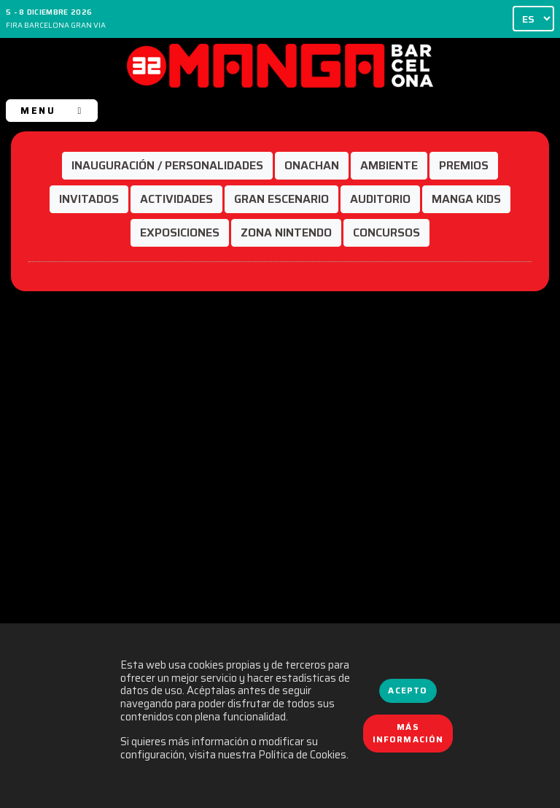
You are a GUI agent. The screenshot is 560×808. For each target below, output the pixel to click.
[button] (167, 166)
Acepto (407, 690)
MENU (51, 110)
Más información (408, 733)
